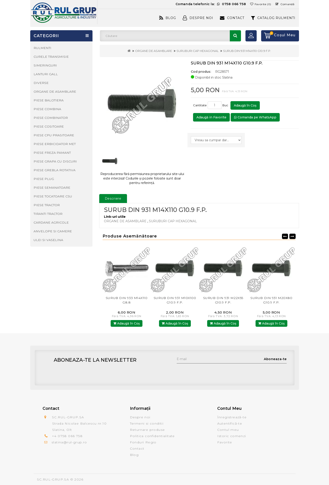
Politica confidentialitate (152, 436)
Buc (226, 105)
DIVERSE (41, 83)
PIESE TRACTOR (47, 205)
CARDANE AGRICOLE (51, 222)
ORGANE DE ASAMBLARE (153, 51)
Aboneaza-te (275, 359)
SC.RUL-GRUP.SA (53, 479)
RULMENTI (42, 48)
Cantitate (200, 105)
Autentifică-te (229, 423)
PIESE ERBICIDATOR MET (55, 144)
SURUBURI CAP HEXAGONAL (197, 51)
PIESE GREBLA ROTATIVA (54, 170)
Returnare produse (147, 430)
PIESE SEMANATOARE (52, 188)
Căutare (235, 35)
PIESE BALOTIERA (49, 100)
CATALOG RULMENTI (273, 18)
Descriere (113, 199)
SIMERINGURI (45, 65)
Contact (232, 18)
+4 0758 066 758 (67, 436)
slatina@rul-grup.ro (69, 442)
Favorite (224, 442)
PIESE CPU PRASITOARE (54, 135)
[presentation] (211, 372)
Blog (167, 18)
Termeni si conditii (147, 423)
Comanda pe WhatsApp (255, 117)
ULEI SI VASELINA (48, 240)
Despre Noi (198, 18)
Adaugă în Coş (245, 105)
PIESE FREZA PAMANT (52, 153)
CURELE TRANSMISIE (51, 57)
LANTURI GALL (46, 74)
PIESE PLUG (44, 179)
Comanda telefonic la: (211, 4)
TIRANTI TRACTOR (48, 214)
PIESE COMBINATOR (51, 118)
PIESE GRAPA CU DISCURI (55, 161)
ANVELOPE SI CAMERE (53, 231)
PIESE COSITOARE (49, 126)
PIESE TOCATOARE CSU (53, 196)
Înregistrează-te (232, 417)
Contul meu (228, 430)
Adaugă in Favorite (211, 117)
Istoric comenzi (231, 436)
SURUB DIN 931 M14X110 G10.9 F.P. (247, 51)
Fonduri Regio (143, 442)
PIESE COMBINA (47, 109)
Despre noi (140, 417)
